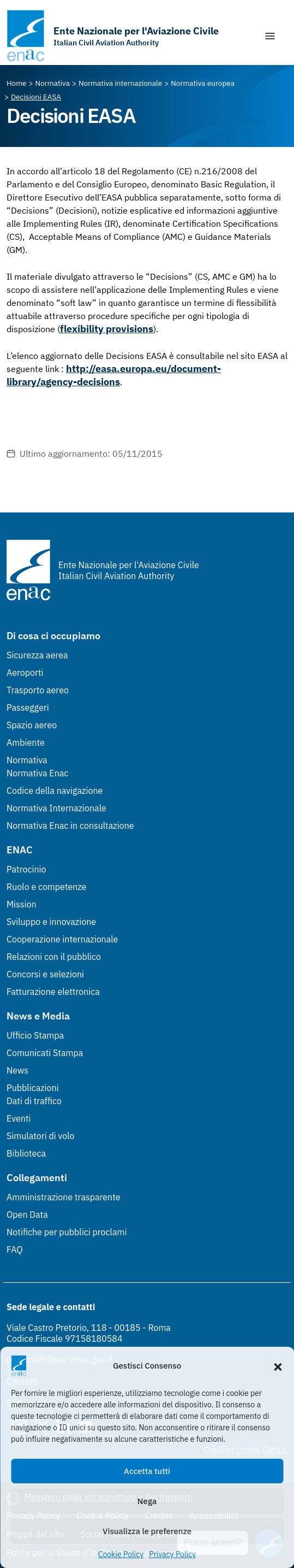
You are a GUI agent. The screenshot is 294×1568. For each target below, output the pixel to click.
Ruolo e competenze (46, 886)
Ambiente (26, 742)
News (17, 1070)
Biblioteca (26, 1153)
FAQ (15, 1249)
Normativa (27, 759)
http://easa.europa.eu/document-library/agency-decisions (114, 375)
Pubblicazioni (33, 1087)
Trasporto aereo (38, 690)
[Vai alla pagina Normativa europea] (203, 83)
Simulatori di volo (40, 1135)
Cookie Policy (121, 1554)
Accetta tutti (147, 1471)
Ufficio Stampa (35, 1035)
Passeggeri (28, 707)
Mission (22, 904)
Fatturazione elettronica (53, 991)
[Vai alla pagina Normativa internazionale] (120, 83)
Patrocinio (26, 869)
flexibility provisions (106, 328)
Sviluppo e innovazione (51, 921)
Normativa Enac (37, 773)
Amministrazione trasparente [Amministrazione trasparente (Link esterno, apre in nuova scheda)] (64, 1197)
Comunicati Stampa (45, 1052)
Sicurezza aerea (37, 655)
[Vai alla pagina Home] (17, 83)
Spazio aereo (32, 725)
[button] (277, 1365)
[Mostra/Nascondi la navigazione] (270, 36)
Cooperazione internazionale (62, 939)
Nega (147, 1501)
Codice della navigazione (55, 790)
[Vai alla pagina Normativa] (52, 83)
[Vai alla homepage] (113, 36)
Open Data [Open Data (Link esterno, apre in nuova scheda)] (27, 1214)
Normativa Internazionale (56, 808)
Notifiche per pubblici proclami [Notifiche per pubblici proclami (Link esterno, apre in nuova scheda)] (67, 1232)
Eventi (19, 1118)
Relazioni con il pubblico (54, 956)
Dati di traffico (34, 1100)
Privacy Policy (172, 1554)
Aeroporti (25, 672)
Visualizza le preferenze (147, 1531)
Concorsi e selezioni (45, 974)
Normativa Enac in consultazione (70, 825)
